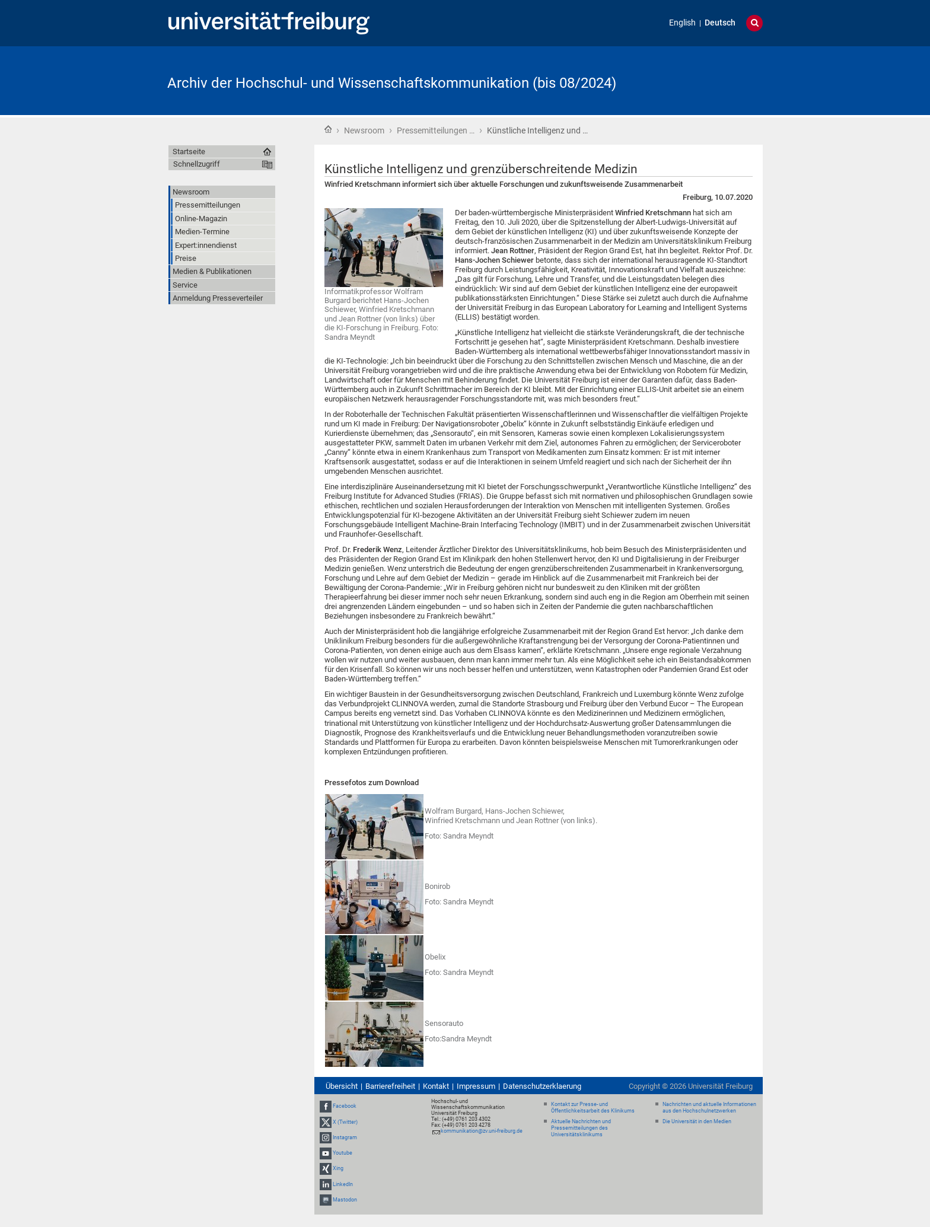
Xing (338, 1168)
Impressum (476, 1086)
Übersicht (342, 1086)
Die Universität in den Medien (697, 1121)
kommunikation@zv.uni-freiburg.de (482, 1131)
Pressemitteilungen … (435, 130)
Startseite (328, 129)
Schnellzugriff (196, 164)
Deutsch (720, 23)
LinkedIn (343, 1184)
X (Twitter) (345, 1122)
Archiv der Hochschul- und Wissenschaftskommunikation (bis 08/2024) (391, 83)
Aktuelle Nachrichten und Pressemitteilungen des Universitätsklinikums (581, 1127)
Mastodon (345, 1200)
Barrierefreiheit (390, 1086)
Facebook (344, 1107)
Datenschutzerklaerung (542, 1086)
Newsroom (364, 130)
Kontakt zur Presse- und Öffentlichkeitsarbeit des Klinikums (593, 1107)
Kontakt (436, 1086)
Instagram (345, 1137)
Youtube (342, 1153)
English (682, 23)
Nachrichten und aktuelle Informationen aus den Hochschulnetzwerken (709, 1107)
